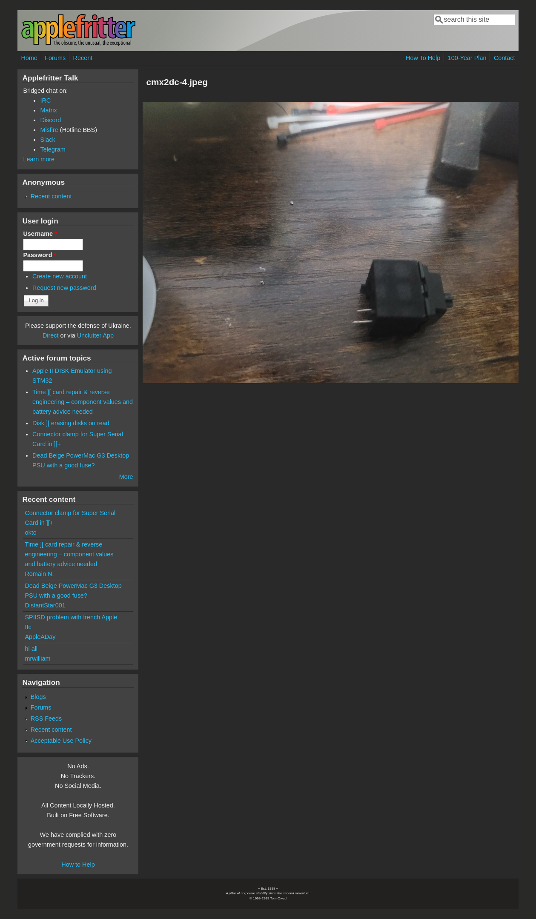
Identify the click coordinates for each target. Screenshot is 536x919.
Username (40, 233)
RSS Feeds (46, 718)
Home (29, 57)
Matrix (48, 110)
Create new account (59, 276)
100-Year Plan (467, 57)
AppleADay (40, 636)
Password (39, 255)
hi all (31, 648)
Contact (504, 57)
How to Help (78, 864)
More (126, 476)
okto (30, 532)
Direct (51, 335)
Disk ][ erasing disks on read (70, 423)
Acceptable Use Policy (61, 740)
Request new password (64, 287)
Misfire (49, 129)
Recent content (51, 196)
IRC (45, 100)
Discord (50, 120)
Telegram (52, 149)
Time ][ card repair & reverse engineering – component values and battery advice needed (82, 402)
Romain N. (39, 573)
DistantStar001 (45, 605)
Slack (47, 139)
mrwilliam (37, 658)
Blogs (38, 696)
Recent (83, 57)
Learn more (38, 159)
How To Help (423, 57)
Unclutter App (95, 335)
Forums (55, 57)
